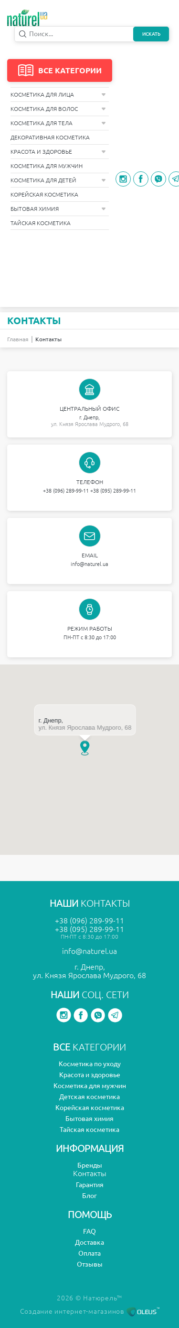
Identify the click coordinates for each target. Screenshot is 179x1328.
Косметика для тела (58, 123)
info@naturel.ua (89, 564)
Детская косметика (89, 1096)
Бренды (89, 1165)
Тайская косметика (41, 223)
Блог (89, 1195)
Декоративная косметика (50, 137)
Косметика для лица (58, 94)
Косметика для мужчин (47, 166)
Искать (151, 34)
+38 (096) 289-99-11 (66, 491)
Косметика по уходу (90, 1064)
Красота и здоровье (58, 152)
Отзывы (90, 1264)
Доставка (89, 1242)
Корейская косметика (44, 194)
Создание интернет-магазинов (89, 1311)
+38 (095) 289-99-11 (113, 491)
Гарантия (90, 1185)
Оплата (89, 1253)
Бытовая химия (58, 209)
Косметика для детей (58, 180)
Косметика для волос (58, 109)
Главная (18, 339)
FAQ (89, 1231)
